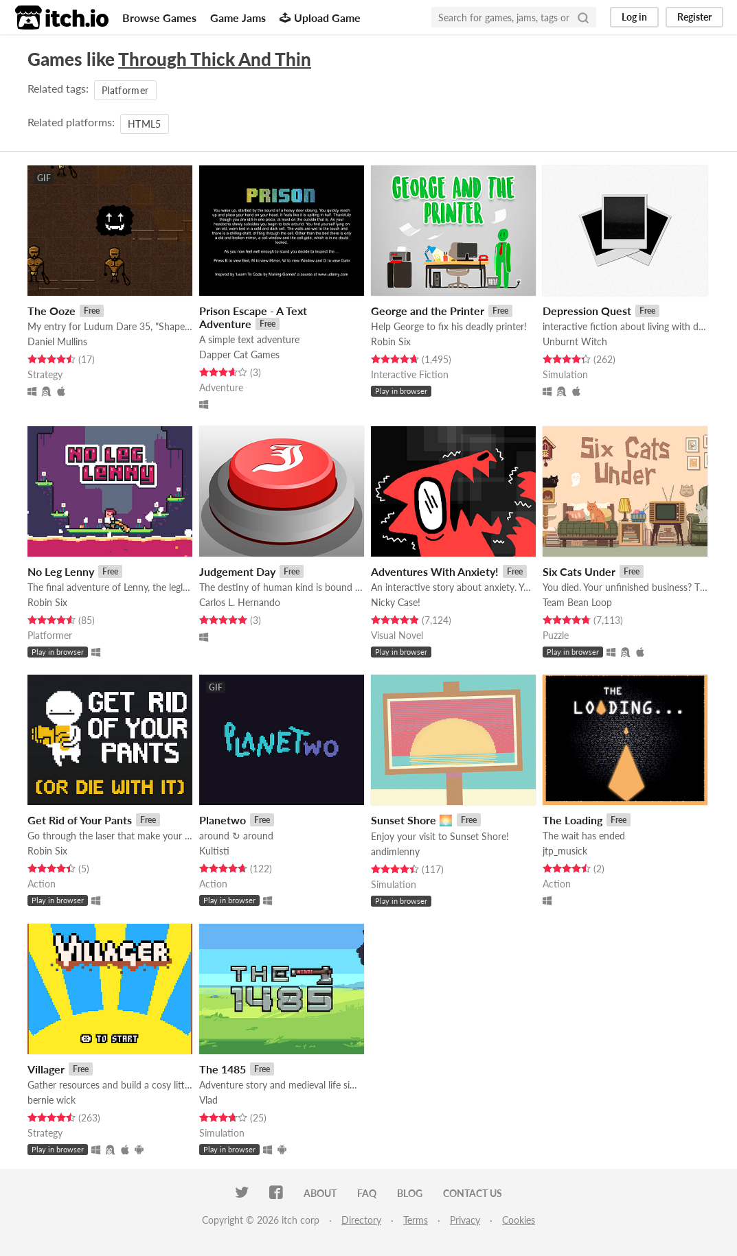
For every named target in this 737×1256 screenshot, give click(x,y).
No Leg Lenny (60, 571)
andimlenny (395, 851)
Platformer (125, 90)
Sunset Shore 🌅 (412, 819)
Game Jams (238, 17)
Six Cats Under (579, 571)
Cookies (518, 1220)
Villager (46, 1068)
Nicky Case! (395, 602)
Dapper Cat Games (239, 354)
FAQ (366, 1193)
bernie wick (51, 1100)
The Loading (572, 819)
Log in (634, 17)
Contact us (472, 1193)
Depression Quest (587, 310)
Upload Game (320, 17)
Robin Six (391, 341)
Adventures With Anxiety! (435, 571)
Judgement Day (237, 571)
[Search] (583, 17)
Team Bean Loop (577, 602)
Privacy (465, 1220)
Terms (415, 1220)
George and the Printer (427, 310)
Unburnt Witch (575, 341)
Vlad (208, 1100)
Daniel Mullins (57, 341)
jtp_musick (565, 851)
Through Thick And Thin (214, 59)
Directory (361, 1220)
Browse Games (159, 17)
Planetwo (222, 819)
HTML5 (144, 124)
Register (694, 17)
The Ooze (51, 310)
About (320, 1193)
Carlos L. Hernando (239, 602)
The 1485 (222, 1068)
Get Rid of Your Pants (79, 819)
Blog (409, 1193)
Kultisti (214, 851)
